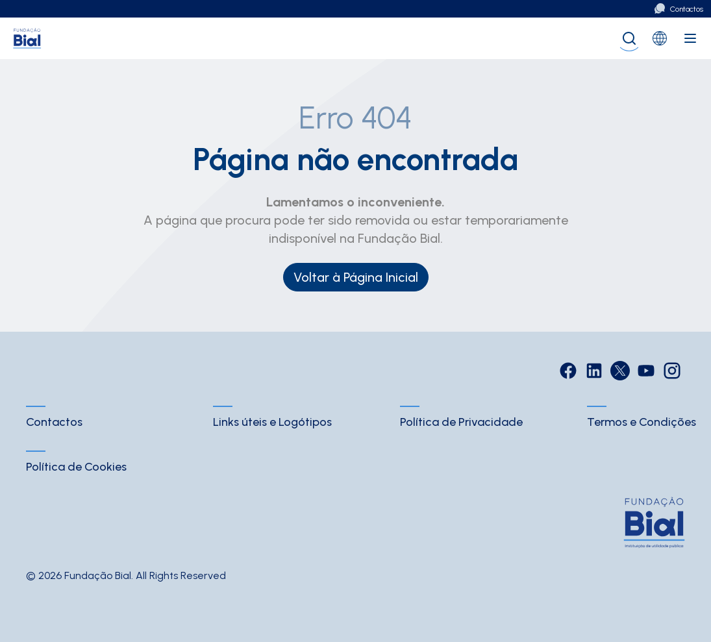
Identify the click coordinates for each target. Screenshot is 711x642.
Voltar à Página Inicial (355, 277)
